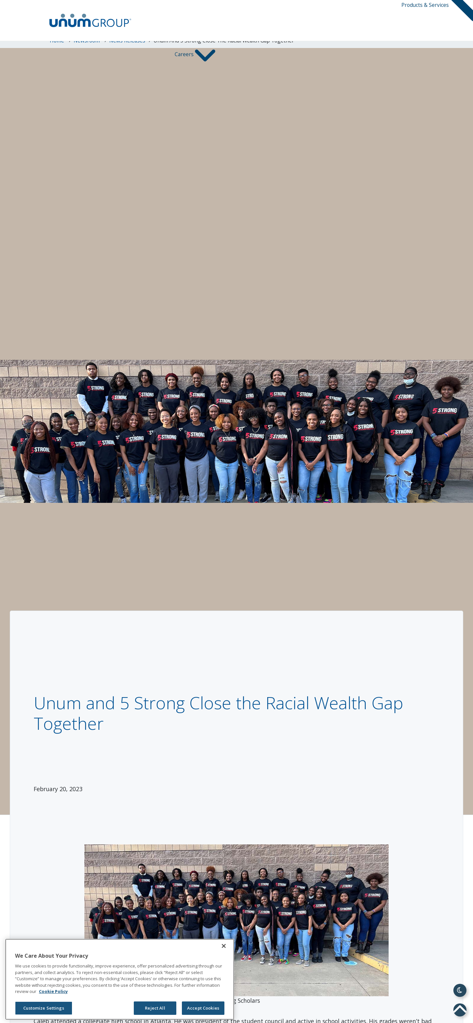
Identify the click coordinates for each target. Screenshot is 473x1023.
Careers (185, 54)
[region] (119, 979)
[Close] (224, 946)
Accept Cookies (203, 1008)
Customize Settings (43, 1008)
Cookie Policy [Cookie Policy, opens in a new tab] (53, 991)
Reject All (155, 1008)
